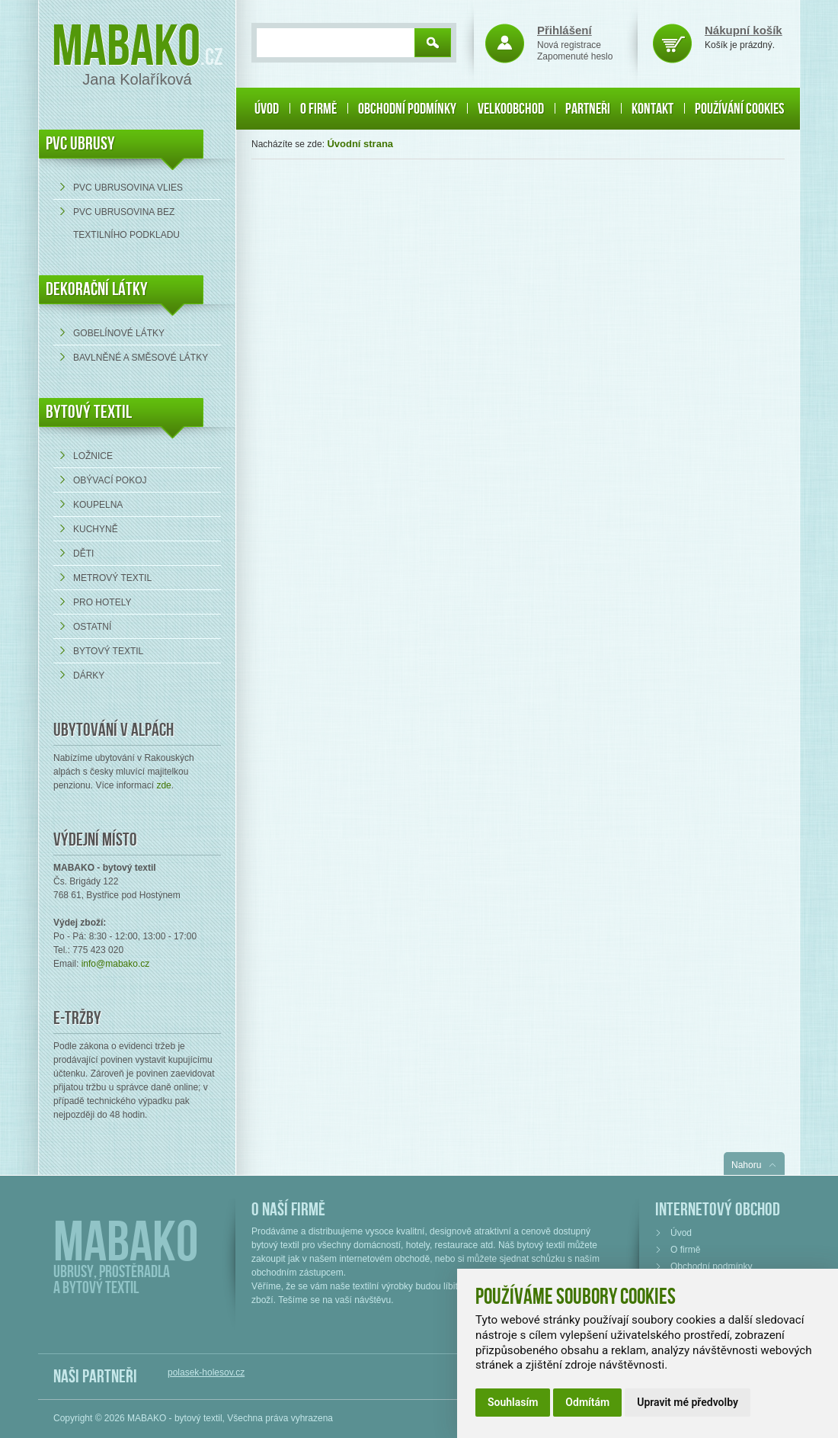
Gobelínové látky (119, 333)
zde (163, 785)
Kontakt (652, 109)
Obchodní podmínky (407, 109)
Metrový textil (112, 578)
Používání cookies (739, 109)
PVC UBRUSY (80, 144)
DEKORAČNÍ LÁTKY (97, 289)
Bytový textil (89, 412)
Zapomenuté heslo (575, 56)
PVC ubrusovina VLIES (128, 187)
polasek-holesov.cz (206, 1372)
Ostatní (92, 626)
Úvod (266, 109)
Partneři (587, 109)
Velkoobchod (511, 109)
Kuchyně (95, 529)
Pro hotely (102, 602)
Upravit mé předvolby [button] (687, 1402)
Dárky (88, 675)
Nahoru (746, 1165)
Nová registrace (569, 45)
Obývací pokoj (109, 480)
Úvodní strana (360, 143)
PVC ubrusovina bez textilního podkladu (126, 223)
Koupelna (98, 504)
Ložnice (93, 456)
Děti (83, 553)
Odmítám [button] (587, 1402)
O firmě (318, 109)
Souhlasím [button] (513, 1402)
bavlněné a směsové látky (140, 357)
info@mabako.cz (116, 963)
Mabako (126, 47)
